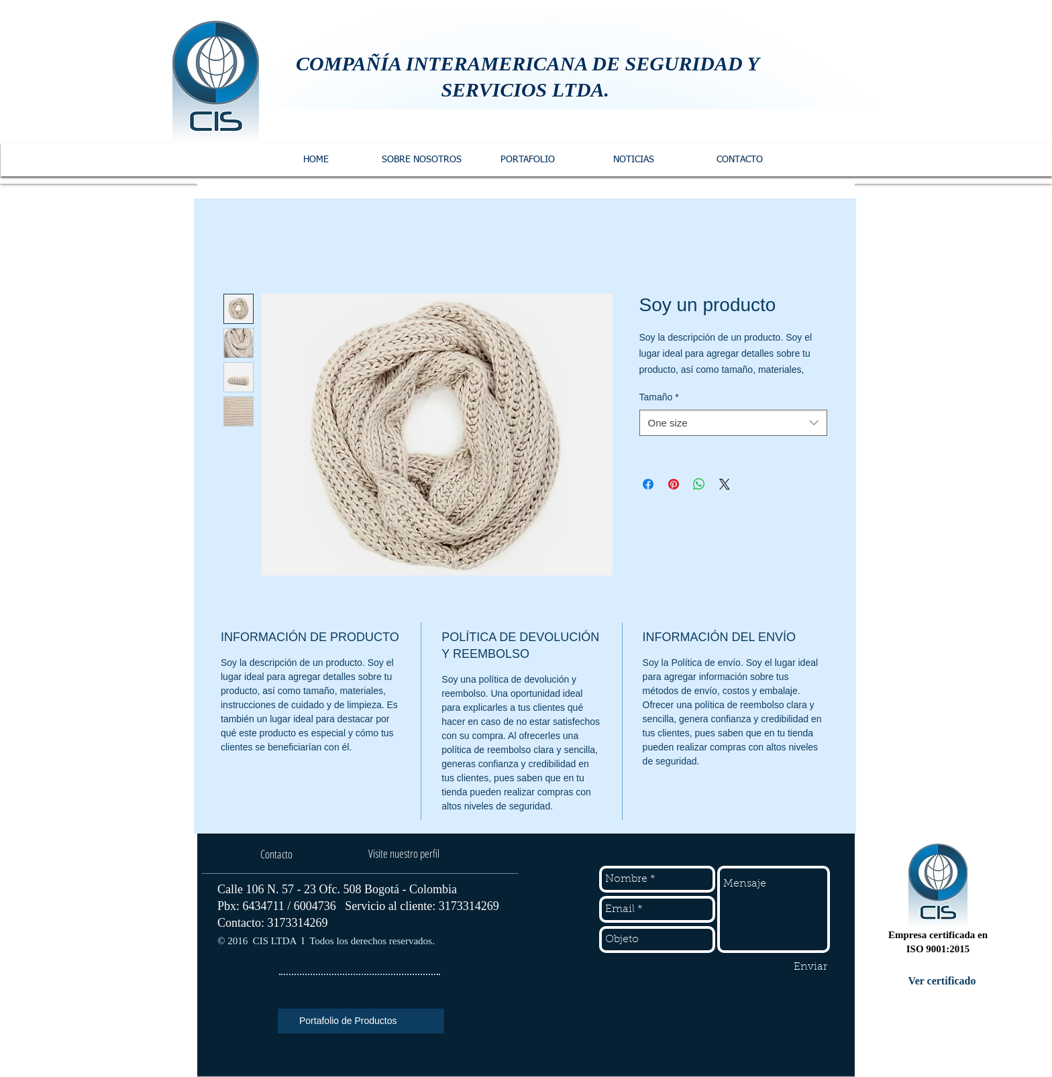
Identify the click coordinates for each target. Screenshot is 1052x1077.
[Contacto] (276, 854)
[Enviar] (810, 967)
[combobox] (733, 423)
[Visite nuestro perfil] (403, 853)
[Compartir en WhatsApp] (699, 484)
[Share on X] (725, 484)
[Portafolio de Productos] (361, 1021)
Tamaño (659, 397)
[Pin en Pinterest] (674, 484)
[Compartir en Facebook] (648, 484)
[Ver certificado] (942, 981)
